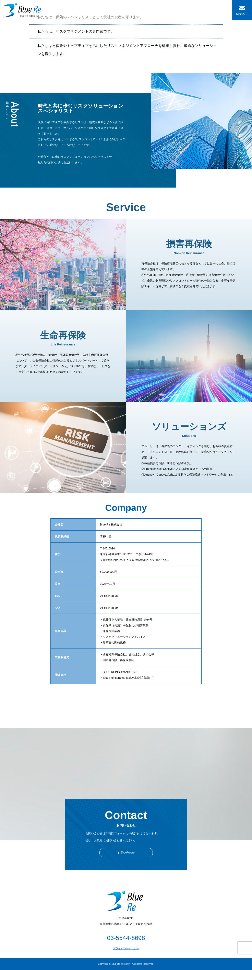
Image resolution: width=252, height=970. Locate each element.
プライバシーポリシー (126, 948)
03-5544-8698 (126, 938)
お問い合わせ (126, 852)
